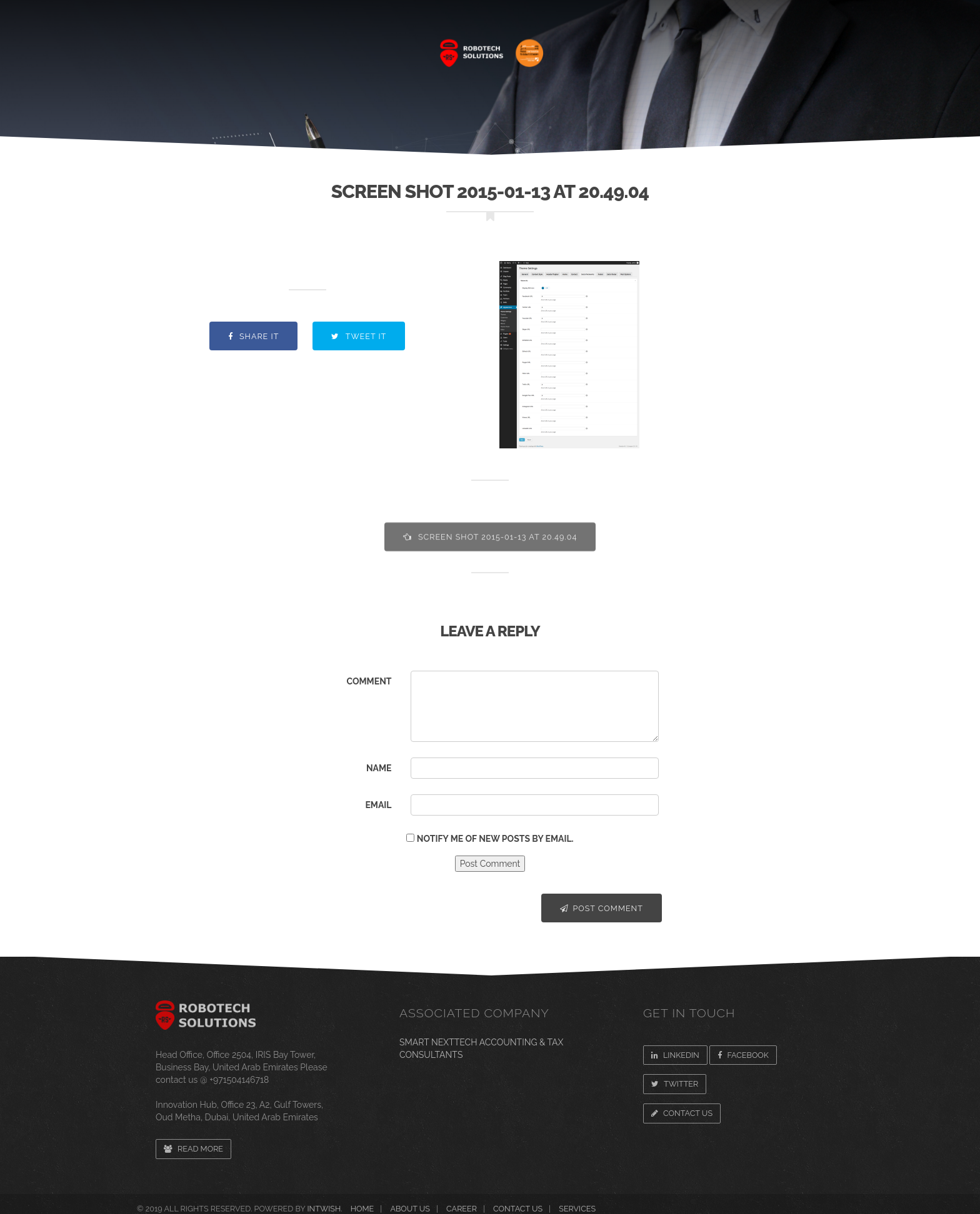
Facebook (743, 1055)
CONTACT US (800, 47)
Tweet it (358, 336)
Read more (193, 1148)
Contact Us (681, 1113)
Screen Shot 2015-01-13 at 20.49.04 (490, 546)
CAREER (639, 47)
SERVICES (337, 47)
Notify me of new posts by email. (495, 839)
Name (379, 768)
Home (195, 47)
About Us (261, 47)
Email (378, 805)
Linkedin (675, 1055)
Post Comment (601, 908)
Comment (368, 681)
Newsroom (714, 47)
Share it (253, 336)
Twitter (674, 1083)
